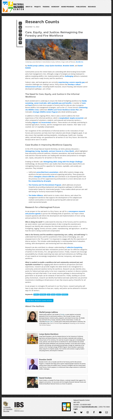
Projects (37, 7)
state (84, 103)
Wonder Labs (49, 321)
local (30, 105)
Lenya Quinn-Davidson (53, 66)
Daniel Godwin (45, 378)
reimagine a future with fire (44, 176)
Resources (92, 7)
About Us (29, 7)
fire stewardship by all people (40, 181)
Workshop (55, 7)
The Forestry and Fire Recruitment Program (45, 185)
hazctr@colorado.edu (89, 407)
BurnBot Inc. (79, 62)
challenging (69, 76)
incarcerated (46, 122)
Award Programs (67, 7)
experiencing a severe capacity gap (71, 82)
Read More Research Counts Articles (39, 300)
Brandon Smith (68, 66)
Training (46, 7)
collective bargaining (74, 247)
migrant (35, 122)
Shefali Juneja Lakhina (35, 66)
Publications (81, 7)
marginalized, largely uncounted (71, 118)
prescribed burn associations (47, 172)
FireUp (62, 314)
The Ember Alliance (36, 195)
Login (75, 409)
